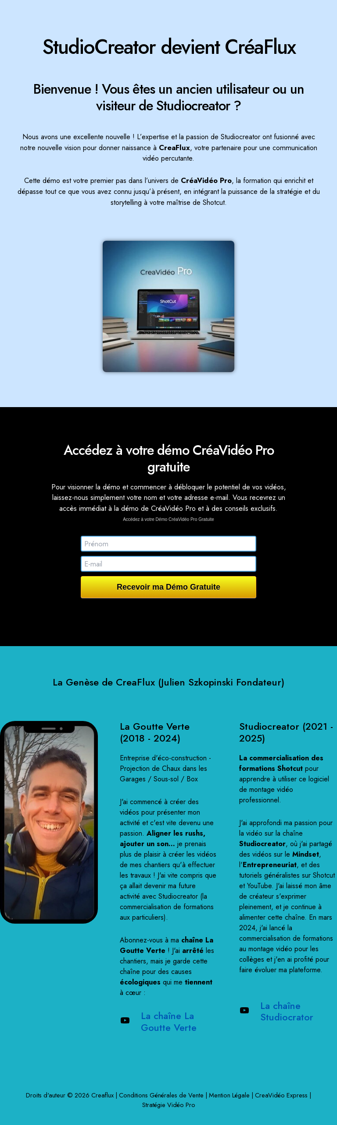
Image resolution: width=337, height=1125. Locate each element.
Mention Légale (229, 1095)
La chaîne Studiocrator (287, 1011)
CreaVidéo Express (281, 1095)
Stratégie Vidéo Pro (168, 1104)
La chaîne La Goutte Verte (169, 1021)
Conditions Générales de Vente (161, 1095)
